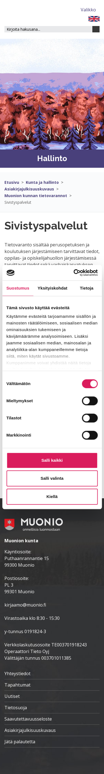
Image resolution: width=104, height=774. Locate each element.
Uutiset (12, 696)
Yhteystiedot (17, 673)
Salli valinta (52, 478)
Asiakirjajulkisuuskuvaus (29, 189)
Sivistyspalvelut (17, 202)
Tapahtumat (17, 685)
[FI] (94, 18)
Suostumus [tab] (17, 288)
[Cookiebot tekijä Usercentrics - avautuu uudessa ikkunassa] (74, 272)
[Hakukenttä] (48, 29)
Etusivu (11, 182)
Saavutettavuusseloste (28, 719)
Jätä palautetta (19, 742)
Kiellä (51, 496)
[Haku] (96, 29)
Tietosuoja (15, 708)
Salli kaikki (52, 460)
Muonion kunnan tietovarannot (35, 195)
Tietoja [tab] (86, 288)
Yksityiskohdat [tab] (52, 288)
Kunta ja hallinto (42, 182)
